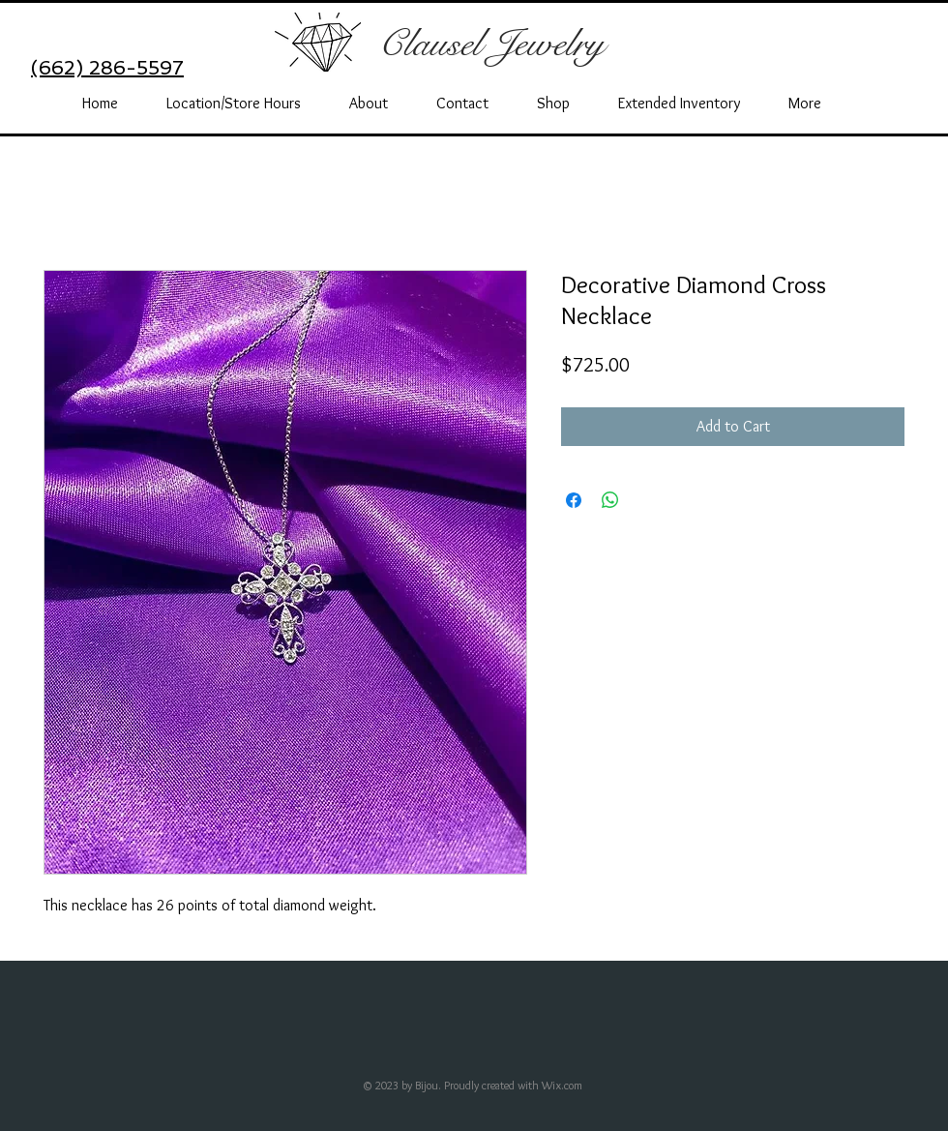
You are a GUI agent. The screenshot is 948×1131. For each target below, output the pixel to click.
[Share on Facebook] (573, 500)
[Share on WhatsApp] (610, 500)
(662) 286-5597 (107, 67)
